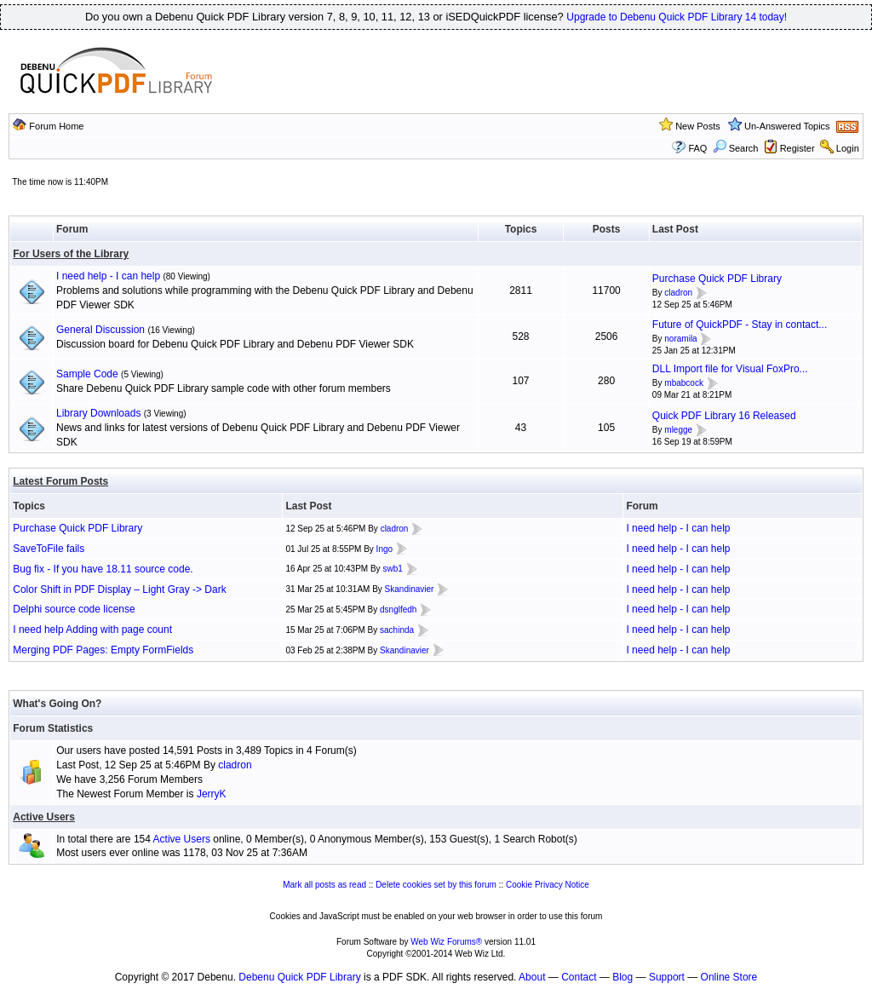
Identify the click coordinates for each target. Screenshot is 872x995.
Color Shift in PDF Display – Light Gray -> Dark (119, 589)
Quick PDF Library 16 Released (724, 416)
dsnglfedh (398, 609)
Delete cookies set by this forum (436, 884)
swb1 (392, 568)
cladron (678, 292)
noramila (680, 338)
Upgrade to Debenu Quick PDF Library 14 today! (676, 17)
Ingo (384, 549)
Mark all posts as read (324, 884)
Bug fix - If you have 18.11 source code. (102, 569)
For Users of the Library (71, 254)
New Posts (697, 126)
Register (797, 148)
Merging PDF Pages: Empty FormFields (103, 650)
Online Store (729, 977)
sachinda (397, 630)
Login (847, 148)
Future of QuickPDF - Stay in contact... (739, 325)
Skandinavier (409, 589)
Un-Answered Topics (787, 126)
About (532, 977)
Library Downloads (98, 413)
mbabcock (683, 383)
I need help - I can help (108, 276)
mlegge (678, 429)
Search (736, 148)
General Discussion (100, 330)
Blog (622, 977)
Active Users (44, 817)
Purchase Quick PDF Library (717, 279)
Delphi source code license (74, 609)
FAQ (697, 148)
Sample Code (87, 374)
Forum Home (56, 126)
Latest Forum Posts (60, 481)
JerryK (212, 794)
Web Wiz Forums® (446, 941)
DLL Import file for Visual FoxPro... (730, 369)
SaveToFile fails (48, 549)
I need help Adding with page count (92, 630)
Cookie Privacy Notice (547, 884)
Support (667, 977)
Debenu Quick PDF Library (299, 977)
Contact (578, 977)
